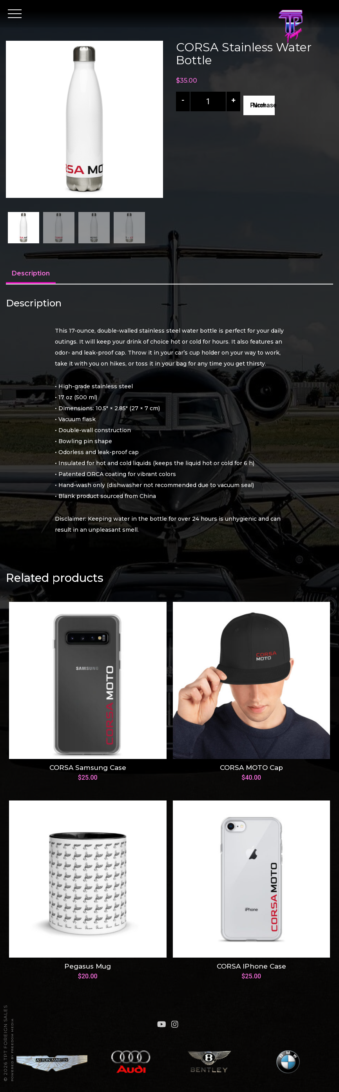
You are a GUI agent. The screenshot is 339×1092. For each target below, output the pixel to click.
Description (31, 273)
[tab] (31, 274)
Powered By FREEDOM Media (12, 1049)
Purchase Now (262, 105)
